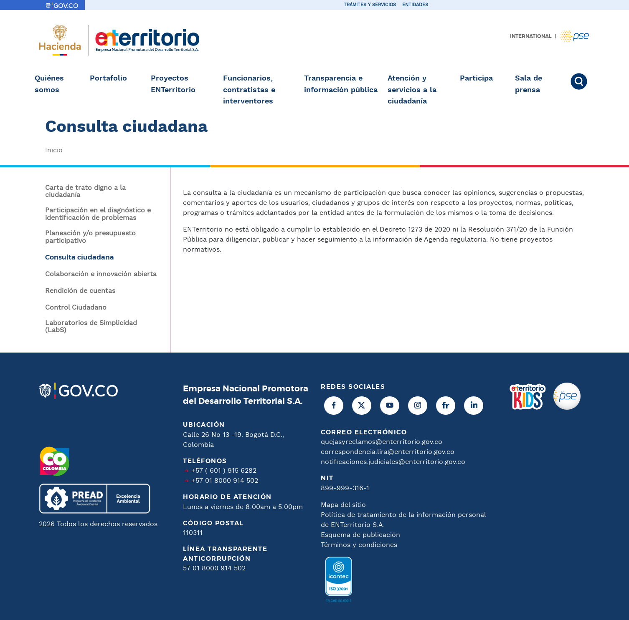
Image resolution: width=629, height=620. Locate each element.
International (531, 36)
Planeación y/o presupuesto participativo (90, 237)
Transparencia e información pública (341, 84)
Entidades (415, 5)
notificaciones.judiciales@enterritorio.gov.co (393, 462)
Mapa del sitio (343, 505)
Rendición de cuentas (80, 291)
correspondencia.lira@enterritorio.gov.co (387, 452)
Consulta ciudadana (79, 257)
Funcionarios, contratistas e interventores (249, 89)
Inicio (54, 150)
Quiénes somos (49, 84)
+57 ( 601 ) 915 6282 (223, 470)
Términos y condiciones (359, 545)
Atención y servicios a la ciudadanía (412, 89)
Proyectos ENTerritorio (173, 84)
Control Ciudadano (76, 308)
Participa (476, 78)
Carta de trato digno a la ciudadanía (85, 191)
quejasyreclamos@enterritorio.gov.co (381, 442)
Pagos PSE (574, 36)
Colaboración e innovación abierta (101, 274)
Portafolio (108, 78)
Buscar (582, 81)
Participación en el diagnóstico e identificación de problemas (98, 214)
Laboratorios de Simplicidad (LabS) (91, 327)
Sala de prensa (528, 84)
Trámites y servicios (370, 5)
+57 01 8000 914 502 (224, 480)
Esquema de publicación (360, 535)
